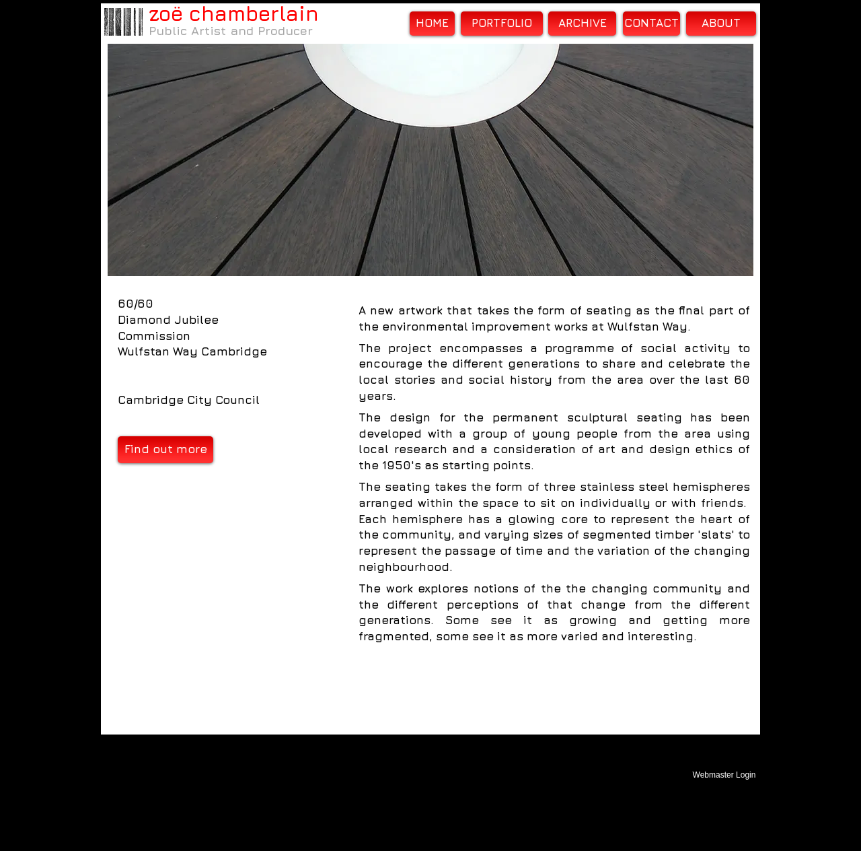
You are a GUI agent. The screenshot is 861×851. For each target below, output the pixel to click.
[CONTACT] (651, 23)
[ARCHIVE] (582, 23)
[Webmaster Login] (724, 775)
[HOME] (432, 23)
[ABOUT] (721, 23)
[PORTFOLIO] (502, 23)
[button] (430, 160)
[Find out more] (165, 449)
